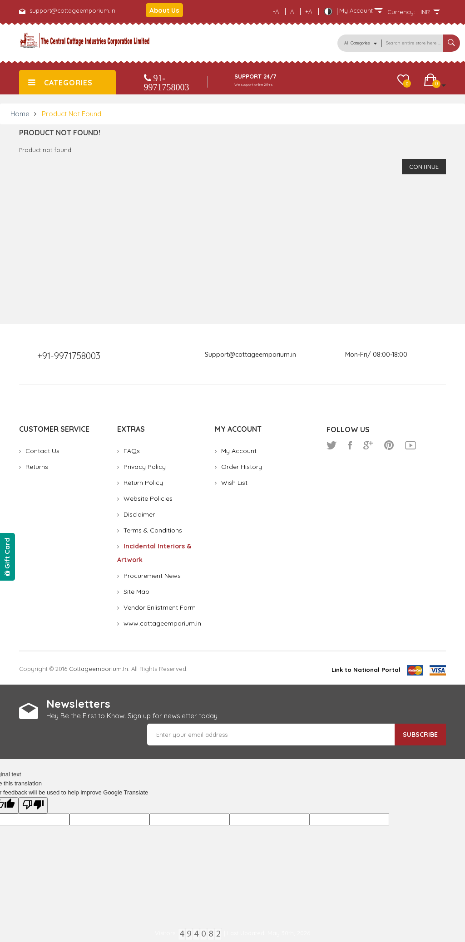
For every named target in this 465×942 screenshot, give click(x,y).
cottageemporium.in (98, 668)
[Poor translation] (33, 805)
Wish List (234, 482)
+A (308, 11)
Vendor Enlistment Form (160, 607)
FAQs (132, 451)
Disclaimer (139, 514)
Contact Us (42, 451)
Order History (241, 467)
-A (276, 11)
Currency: (401, 11)
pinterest (389, 445)
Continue (424, 166)
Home (20, 113)
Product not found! (72, 113)
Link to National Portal (366, 669)
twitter (331, 445)
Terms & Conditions (153, 530)
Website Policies (148, 498)
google (368, 445)
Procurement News (152, 576)
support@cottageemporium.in (72, 10)
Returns (36, 467)
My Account (239, 451)
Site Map (136, 591)
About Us (164, 10)
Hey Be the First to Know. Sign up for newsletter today (132, 715)
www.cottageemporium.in (162, 623)
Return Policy (143, 482)
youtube (410, 445)
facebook (350, 445)
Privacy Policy (145, 467)
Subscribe (420, 734)
